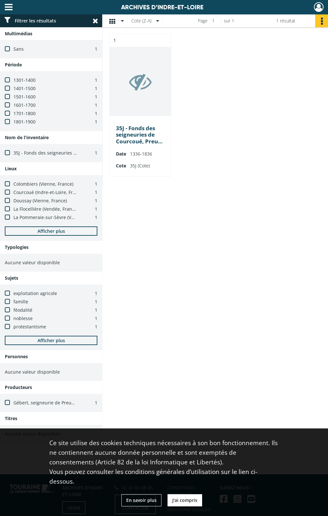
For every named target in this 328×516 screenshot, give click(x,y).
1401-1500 (24, 88)
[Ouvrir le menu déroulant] (8, 8)
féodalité (22, 310)
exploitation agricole (35, 293)
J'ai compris (184, 500)
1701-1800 (24, 113)
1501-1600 (24, 97)
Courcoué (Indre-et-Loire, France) (48, 192)
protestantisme (29, 327)
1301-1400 (24, 80)
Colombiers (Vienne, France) (43, 184)
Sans (18, 49)
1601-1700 (24, 105)
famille (20, 302)
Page (203, 21)
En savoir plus (141, 500)
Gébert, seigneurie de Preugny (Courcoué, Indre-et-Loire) (74, 403)
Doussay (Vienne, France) (40, 201)
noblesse (23, 318)
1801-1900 (24, 122)
